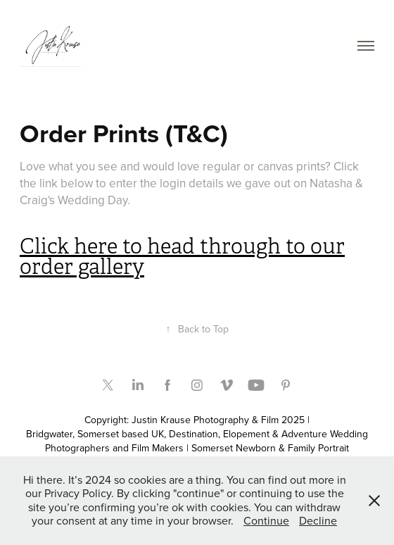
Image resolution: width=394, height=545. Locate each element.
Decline (318, 520)
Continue (266, 520)
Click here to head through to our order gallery (182, 256)
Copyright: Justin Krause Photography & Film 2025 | (197, 420)
